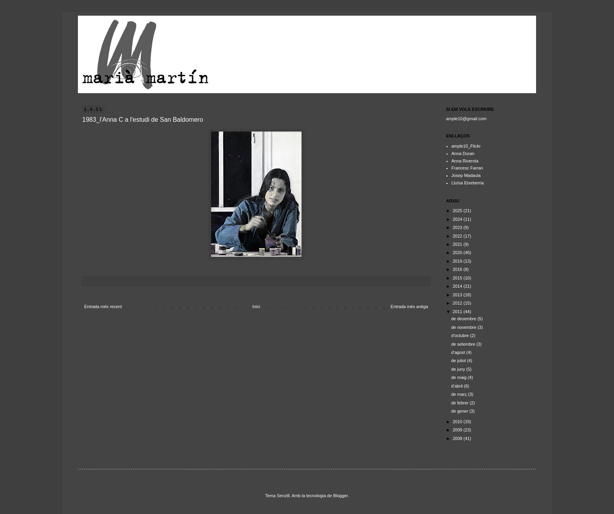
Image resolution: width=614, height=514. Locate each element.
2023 (458, 227)
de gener (460, 411)
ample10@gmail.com (466, 118)
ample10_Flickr (466, 146)
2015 (458, 278)
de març (459, 394)
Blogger (340, 495)
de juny (458, 369)
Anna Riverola (465, 161)
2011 (458, 311)
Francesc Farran (467, 168)
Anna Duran (463, 153)
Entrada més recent (103, 306)
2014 (458, 286)
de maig (459, 377)
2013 (458, 294)
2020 (458, 252)
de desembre (464, 318)
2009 (458, 429)
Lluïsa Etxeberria (467, 182)
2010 (458, 421)
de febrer (460, 402)
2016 (458, 269)
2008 (458, 438)
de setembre (463, 344)
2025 (458, 210)
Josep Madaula (466, 175)
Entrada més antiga (409, 306)
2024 (458, 219)
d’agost (458, 352)
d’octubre (460, 335)
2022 (458, 236)
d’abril (457, 386)
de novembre (464, 327)
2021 (458, 244)
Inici (256, 306)
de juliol (459, 360)
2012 (458, 303)
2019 (458, 261)
